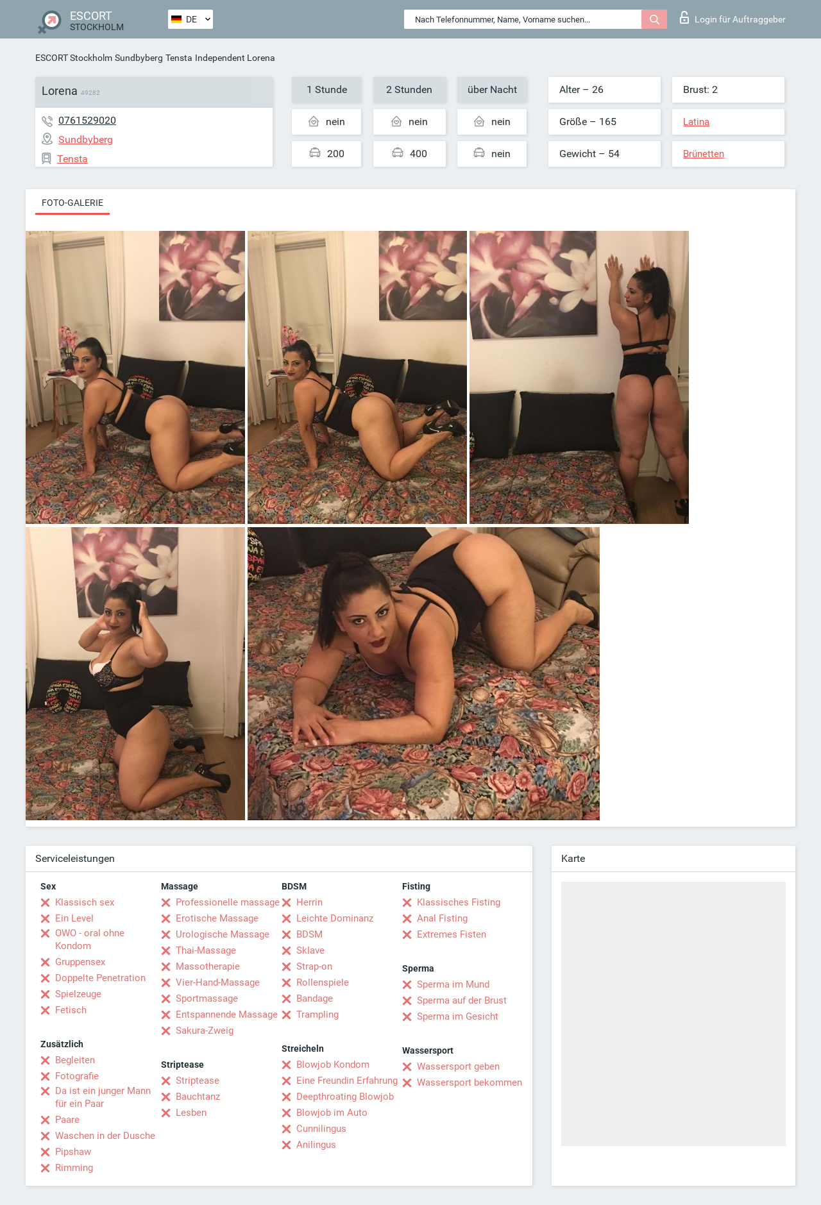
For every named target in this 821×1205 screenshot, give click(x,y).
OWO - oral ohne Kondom (89, 939)
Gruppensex (80, 962)
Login (733, 17)
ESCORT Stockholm (73, 58)
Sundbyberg (139, 58)
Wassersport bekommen (469, 1082)
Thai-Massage (206, 950)
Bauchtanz (198, 1096)
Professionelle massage (228, 902)
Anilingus (316, 1144)
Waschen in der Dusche (105, 1136)
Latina (696, 122)
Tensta (178, 58)
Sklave (310, 950)
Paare (67, 1119)
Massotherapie (208, 966)
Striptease (197, 1080)
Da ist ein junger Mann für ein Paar (103, 1097)
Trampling (317, 1014)
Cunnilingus (321, 1128)
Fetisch (71, 1010)
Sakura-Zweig (204, 1030)
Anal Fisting (442, 918)
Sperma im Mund (453, 984)
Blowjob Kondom (332, 1064)
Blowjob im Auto (332, 1112)
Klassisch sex (84, 902)
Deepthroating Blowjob (345, 1096)
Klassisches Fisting (458, 902)
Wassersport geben (458, 1066)
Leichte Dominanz (334, 918)
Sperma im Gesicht (457, 1016)
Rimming (74, 1168)
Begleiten (75, 1060)
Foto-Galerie (72, 203)
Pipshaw (73, 1152)
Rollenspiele (322, 982)
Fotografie (77, 1076)
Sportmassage (207, 998)
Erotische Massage (217, 918)
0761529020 (87, 120)
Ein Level (74, 918)
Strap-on (314, 966)
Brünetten (703, 154)
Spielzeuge (78, 994)
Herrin (309, 902)
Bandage (314, 998)
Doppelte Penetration (100, 978)
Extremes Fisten (451, 934)
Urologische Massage (222, 934)
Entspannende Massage (227, 1014)
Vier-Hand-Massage (218, 982)
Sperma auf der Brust (462, 1000)
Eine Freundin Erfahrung (347, 1080)
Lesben (191, 1112)
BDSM (309, 934)
